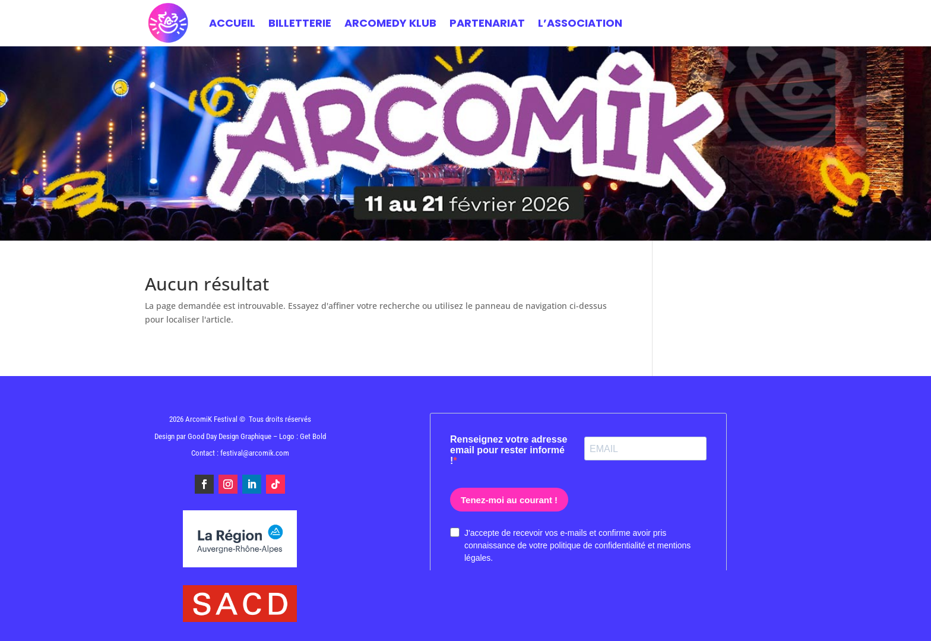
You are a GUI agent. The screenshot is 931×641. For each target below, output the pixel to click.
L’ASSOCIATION (580, 22)
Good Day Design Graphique (229, 436)
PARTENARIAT (487, 22)
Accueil (232, 22)
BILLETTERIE (299, 22)
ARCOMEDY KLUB (390, 22)
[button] (906, 624)
